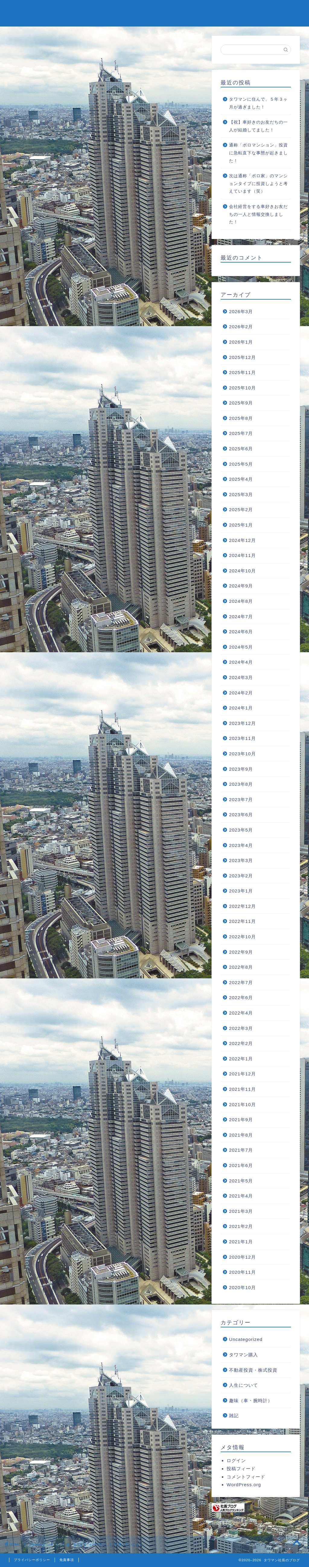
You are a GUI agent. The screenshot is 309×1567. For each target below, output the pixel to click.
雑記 (234, 1415)
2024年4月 (241, 662)
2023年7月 (241, 799)
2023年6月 (241, 814)
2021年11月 (242, 1089)
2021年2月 (241, 1226)
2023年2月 (241, 875)
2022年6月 (241, 997)
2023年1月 (241, 890)
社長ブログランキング (231, 1519)
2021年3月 (241, 1211)
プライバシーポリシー (32, 1560)
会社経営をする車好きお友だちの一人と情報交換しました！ (258, 214)
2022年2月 (241, 1043)
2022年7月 (241, 982)
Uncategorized (32, 47)
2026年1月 (241, 342)
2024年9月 (241, 585)
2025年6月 (241, 448)
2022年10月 (242, 936)
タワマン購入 (243, 1354)
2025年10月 (242, 387)
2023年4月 (241, 845)
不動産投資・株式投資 (253, 1370)
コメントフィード (246, 1476)
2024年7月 (241, 616)
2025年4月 (241, 479)
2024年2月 (241, 692)
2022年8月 (241, 967)
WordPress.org (244, 1484)
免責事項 (66, 1560)
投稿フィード (241, 1468)
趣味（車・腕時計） (250, 1400)
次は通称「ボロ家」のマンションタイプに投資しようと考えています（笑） (258, 184)
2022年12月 (242, 906)
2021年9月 (241, 1119)
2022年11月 (242, 921)
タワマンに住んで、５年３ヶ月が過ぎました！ (258, 103)
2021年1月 (241, 1241)
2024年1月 (241, 707)
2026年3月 (241, 311)
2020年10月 (242, 1287)
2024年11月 (242, 555)
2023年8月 (241, 784)
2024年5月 (241, 647)
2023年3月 (241, 860)
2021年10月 (242, 1104)
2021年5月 (241, 1180)
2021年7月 (241, 1150)
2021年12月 (242, 1073)
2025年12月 (242, 357)
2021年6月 (241, 1165)
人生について (243, 1385)
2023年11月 (242, 738)
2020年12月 (242, 1257)
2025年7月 (241, 433)
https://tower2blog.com (78, 915)
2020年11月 (242, 1272)
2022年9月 (241, 952)
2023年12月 (242, 723)
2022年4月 (241, 1012)
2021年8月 (241, 1134)
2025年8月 (241, 418)
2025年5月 (241, 464)
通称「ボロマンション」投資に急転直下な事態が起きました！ (258, 153)
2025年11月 (242, 372)
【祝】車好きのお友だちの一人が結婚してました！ (258, 126)
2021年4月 (241, 1195)
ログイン (236, 1460)
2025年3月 (241, 494)
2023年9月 (241, 769)
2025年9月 (241, 402)
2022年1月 (241, 1058)
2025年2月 (241, 509)
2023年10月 (242, 753)
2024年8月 (241, 601)
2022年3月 (241, 1028)
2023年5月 (241, 829)
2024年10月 (242, 570)
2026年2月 (241, 326)
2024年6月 (241, 631)
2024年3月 (241, 677)
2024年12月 (242, 540)
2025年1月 (241, 524)
